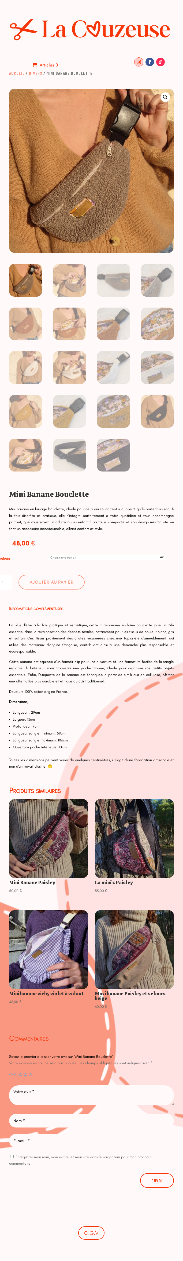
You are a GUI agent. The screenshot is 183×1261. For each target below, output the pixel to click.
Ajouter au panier (51, 582)
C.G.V (91, 1233)
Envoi (156, 1180)
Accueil (17, 73)
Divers (35, 73)
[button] (165, 97)
